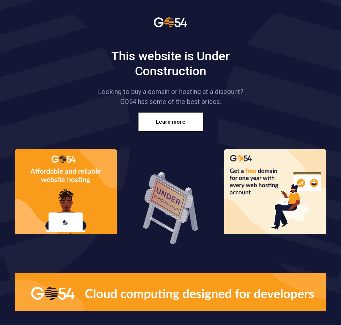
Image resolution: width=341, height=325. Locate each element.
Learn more (170, 122)
